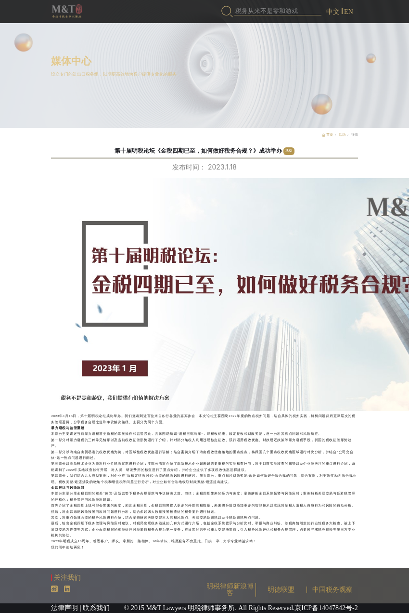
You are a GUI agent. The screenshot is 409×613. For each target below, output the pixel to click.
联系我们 (96, 608)
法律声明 (64, 608)
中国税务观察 (332, 589)
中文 (333, 11)
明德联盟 (281, 589)
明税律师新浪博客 (230, 590)
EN (348, 11)
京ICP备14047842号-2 (326, 608)
